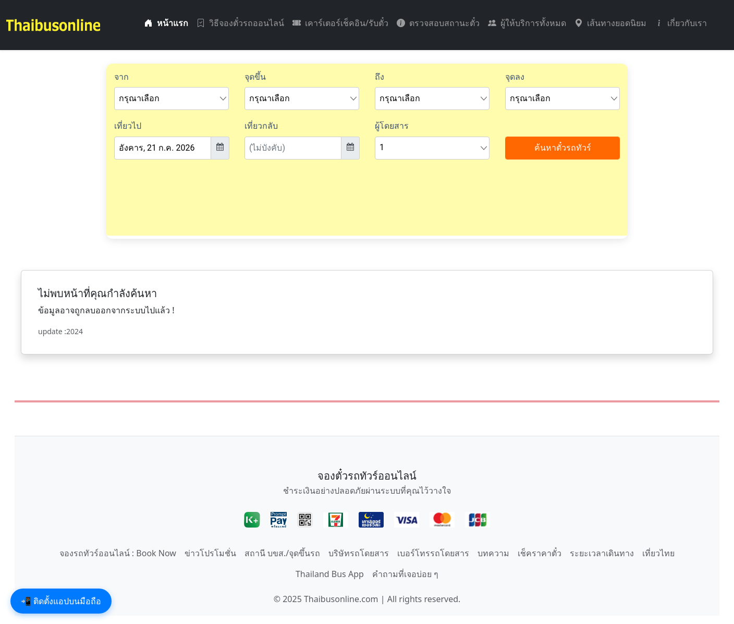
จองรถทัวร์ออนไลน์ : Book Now (117, 553)
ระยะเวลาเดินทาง (602, 553)
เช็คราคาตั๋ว (539, 553)
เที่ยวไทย (658, 553)
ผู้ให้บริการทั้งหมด (527, 23)
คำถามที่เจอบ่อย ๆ (405, 574)
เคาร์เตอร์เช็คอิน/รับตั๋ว (340, 23)
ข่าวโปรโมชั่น (210, 553)
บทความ (493, 553)
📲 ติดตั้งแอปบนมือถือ (61, 601)
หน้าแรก (166, 23)
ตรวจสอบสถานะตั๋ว (438, 23)
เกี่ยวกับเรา (681, 23)
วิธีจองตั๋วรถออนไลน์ (240, 23)
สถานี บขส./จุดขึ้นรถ (282, 553)
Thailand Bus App (330, 574)
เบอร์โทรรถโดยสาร (433, 553)
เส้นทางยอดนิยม (610, 23)
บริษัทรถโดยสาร (358, 553)
